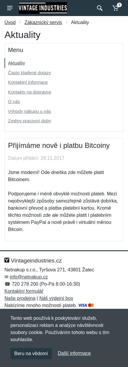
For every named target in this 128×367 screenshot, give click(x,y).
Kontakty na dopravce (29, 91)
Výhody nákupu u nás (29, 111)
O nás (14, 101)
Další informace (74, 353)
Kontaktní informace (28, 82)
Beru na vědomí (31, 353)
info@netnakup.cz (29, 276)
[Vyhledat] (99, 8)
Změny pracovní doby (29, 120)
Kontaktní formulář (23, 291)
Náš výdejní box (56, 298)
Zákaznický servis (43, 22)
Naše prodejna (19, 298)
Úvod (9, 22)
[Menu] (9, 8)
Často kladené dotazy (29, 72)
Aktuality (16, 62)
